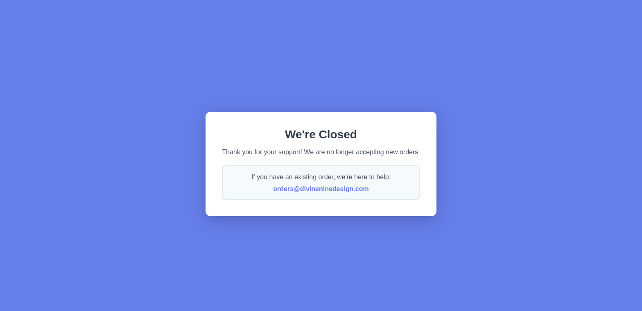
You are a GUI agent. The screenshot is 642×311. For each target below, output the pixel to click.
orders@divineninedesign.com (320, 188)
